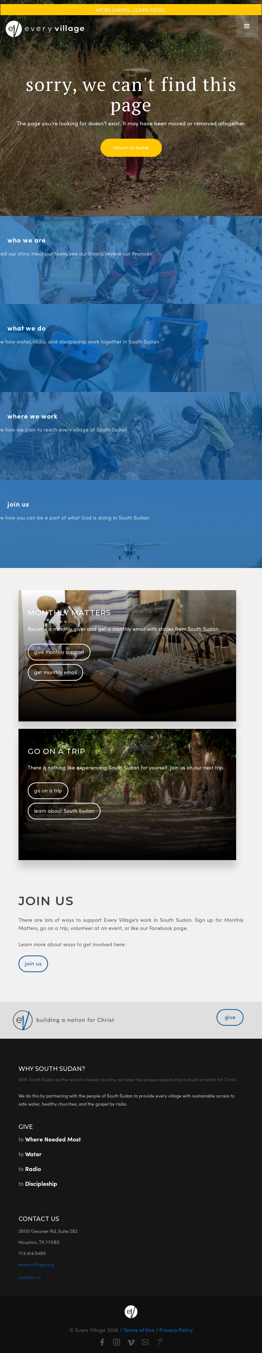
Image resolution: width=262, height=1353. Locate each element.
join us (33, 963)
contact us (29, 1277)
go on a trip (48, 790)
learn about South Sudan (64, 810)
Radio (33, 1168)
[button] (247, 26)
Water (33, 1154)
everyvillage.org (36, 1264)
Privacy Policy (175, 1329)
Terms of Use (139, 1329)
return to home (131, 147)
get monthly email (55, 672)
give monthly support (59, 651)
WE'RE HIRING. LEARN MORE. (131, 9)
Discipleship (41, 1183)
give (230, 1017)
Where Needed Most (53, 1139)
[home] (42, 26)
